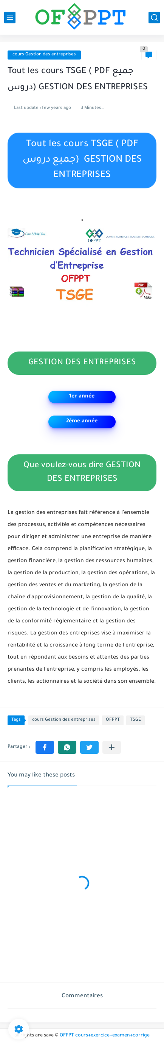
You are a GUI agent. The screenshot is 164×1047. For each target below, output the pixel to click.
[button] (45, 747)
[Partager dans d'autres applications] (111, 747)
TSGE (135, 720)
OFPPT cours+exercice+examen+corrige (105, 1035)
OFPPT (113, 720)
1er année (81, 397)
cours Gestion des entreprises (44, 54)
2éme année (81, 422)
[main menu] (9, 17)
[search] (154, 17)
